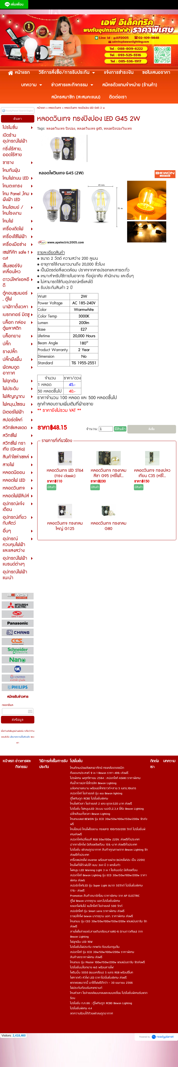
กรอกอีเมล (7, 705)
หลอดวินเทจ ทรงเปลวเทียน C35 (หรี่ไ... (152, 473)
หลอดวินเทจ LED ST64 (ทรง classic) (65, 473)
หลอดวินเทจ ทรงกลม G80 (108, 526)
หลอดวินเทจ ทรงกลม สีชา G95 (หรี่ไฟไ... (108, 473)
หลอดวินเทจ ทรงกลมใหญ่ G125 (65, 526)
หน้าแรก (41, 108)
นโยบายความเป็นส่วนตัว (20, 737)
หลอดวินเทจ (54, 108)
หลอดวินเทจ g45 (89, 128)
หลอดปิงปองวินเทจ (118, 128)
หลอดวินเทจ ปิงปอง (60, 128)
